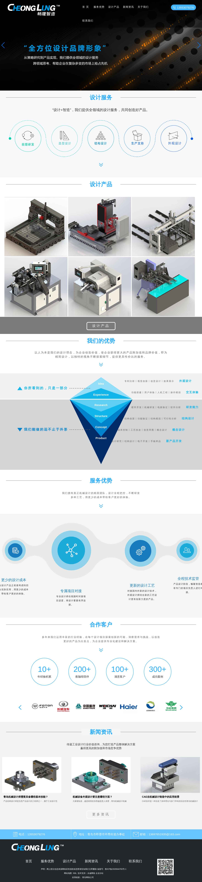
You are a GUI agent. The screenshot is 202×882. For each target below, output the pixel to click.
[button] (199, 45)
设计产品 (113, 7)
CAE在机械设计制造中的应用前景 (160, 796)
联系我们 (87, 20)
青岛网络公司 (88, 877)
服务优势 (99, 7)
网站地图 (68, 873)
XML (75, 873)
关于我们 (143, 7)
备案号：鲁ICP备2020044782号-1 (111, 869)
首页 (86, 7)
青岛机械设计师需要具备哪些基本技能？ (25, 796)
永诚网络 (91, 873)
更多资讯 (101, 814)
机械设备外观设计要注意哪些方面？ (92, 796)
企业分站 (99, 873)
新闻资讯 (128, 7)
